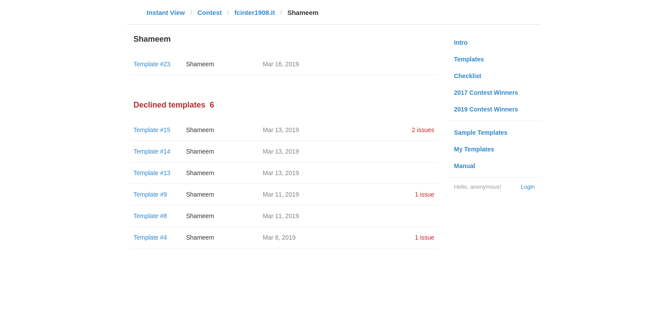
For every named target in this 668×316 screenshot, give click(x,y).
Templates (469, 59)
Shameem (200, 64)
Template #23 (152, 64)
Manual (464, 165)
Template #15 (152, 129)
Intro (461, 42)
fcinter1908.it (255, 12)
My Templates (474, 149)
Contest (209, 12)
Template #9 (150, 194)
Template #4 (150, 237)
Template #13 (152, 172)
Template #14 (152, 151)
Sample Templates (481, 132)
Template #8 (150, 215)
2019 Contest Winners (486, 109)
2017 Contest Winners (486, 92)
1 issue (424, 194)
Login (528, 186)
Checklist (467, 75)
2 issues (423, 129)
